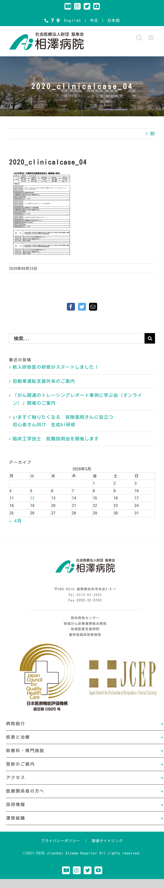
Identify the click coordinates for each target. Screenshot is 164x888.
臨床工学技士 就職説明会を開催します (56, 439)
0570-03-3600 (89, 594)
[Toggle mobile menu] (151, 37)
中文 (94, 20)
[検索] (150, 338)
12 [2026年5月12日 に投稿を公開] (32, 498)
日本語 (113, 20)
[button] (85, 723)
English (72, 20)
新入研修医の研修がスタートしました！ (56, 367)
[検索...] (77, 338)
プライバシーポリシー (60, 840)
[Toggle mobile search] (139, 37)
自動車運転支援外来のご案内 (44, 381)
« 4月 (15, 521)
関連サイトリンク (107, 840)
